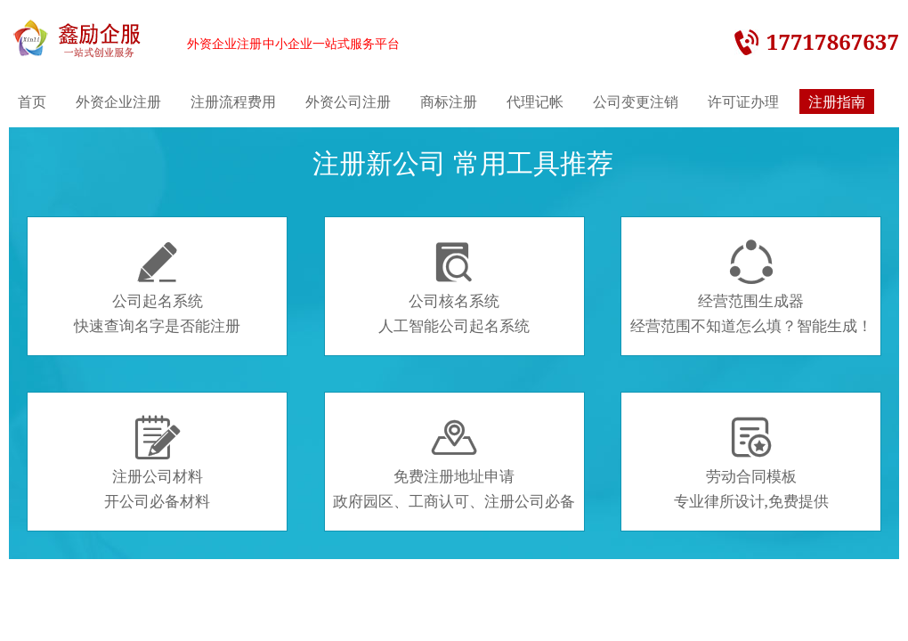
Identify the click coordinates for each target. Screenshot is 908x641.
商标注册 (448, 101)
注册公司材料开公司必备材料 (157, 463)
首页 (32, 101)
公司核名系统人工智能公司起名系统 (454, 287)
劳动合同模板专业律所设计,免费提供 (751, 463)
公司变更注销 (635, 101)
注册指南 (836, 101)
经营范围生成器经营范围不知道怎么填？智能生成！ (751, 287)
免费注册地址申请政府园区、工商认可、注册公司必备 (454, 463)
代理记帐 (535, 101)
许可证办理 (743, 101)
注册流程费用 (233, 101)
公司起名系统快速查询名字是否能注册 (157, 287)
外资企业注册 (118, 101)
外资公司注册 (348, 101)
